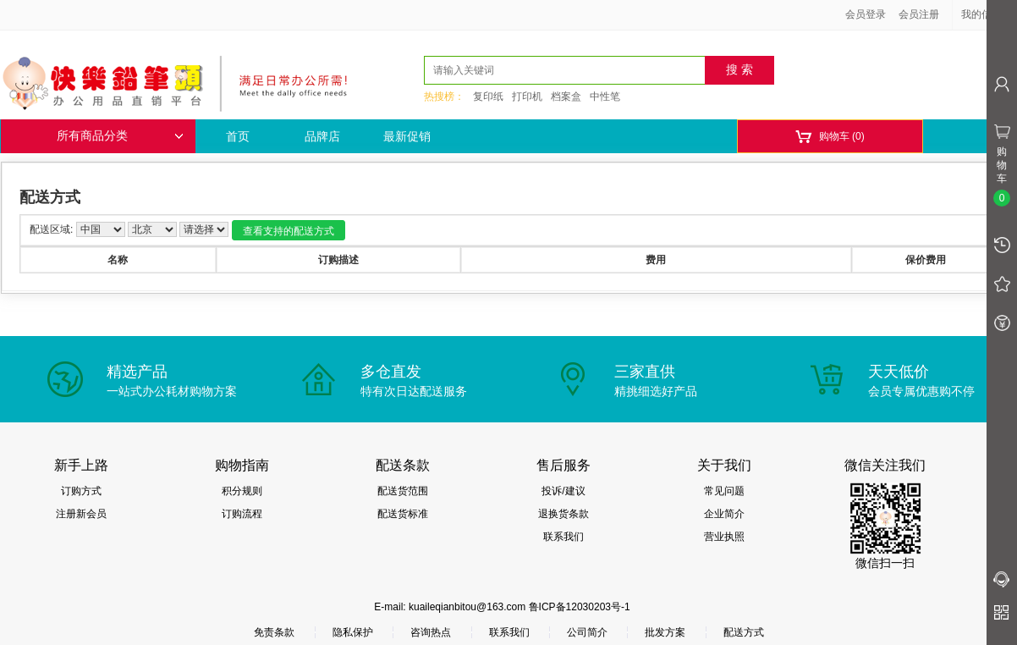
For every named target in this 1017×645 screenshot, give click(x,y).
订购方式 (81, 491)
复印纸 (488, 96)
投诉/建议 (563, 491)
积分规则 (242, 491)
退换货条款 (563, 514)
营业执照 (724, 537)
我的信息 (987, 14)
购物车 (829, 137)
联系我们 (563, 537)
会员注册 (919, 14)
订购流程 (242, 514)
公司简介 (587, 632)
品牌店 (322, 136)
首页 (238, 136)
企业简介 (724, 514)
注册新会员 (81, 514)
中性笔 (605, 96)
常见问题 (724, 491)
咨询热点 (430, 632)
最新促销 (407, 136)
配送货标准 (402, 514)
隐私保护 (353, 632)
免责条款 (274, 632)
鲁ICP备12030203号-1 (579, 607)
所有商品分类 (120, 136)
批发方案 (665, 632)
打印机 (527, 96)
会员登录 (865, 14)
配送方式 (743, 632)
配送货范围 (402, 491)
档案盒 (566, 96)
